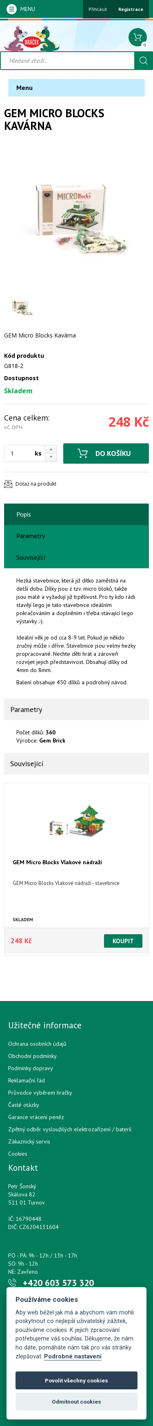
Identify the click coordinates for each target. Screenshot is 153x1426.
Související (31, 557)
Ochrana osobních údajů (37, 1043)
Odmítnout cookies (76, 1401)
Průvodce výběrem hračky (40, 1092)
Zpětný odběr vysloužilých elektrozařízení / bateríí (69, 1129)
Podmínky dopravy (30, 1068)
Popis (23, 514)
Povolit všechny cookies (76, 1380)
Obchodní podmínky (32, 1056)
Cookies (17, 1153)
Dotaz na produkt (36, 483)
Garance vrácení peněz (36, 1117)
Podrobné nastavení (73, 1356)
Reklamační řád (26, 1080)
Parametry (30, 536)
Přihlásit (98, 9)
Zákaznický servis (29, 1141)
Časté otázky (23, 1104)
